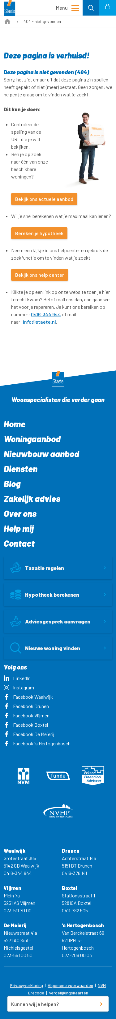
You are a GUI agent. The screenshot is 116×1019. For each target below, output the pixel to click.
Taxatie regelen (37, 567)
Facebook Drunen (26, 706)
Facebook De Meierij (29, 734)
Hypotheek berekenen (44, 594)
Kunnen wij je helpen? (35, 1004)
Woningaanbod (32, 438)
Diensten (20, 468)
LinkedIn (17, 678)
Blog (12, 483)
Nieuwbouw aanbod (41, 453)
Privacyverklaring (26, 985)
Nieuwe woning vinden (45, 648)
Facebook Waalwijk (28, 697)
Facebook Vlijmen (26, 715)
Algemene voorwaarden (70, 985)
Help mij (19, 528)
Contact (19, 543)
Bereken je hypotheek (39, 233)
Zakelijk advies (32, 498)
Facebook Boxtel (26, 725)
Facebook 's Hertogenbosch (37, 743)
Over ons (20, 513)
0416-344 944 (46, 314)
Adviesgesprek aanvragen (50, 621)
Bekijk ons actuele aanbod (44, 199)
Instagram (19, 687)
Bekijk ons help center (39, 275)
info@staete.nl (39, 322)
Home (14, 424)
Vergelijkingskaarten (68, 992)
